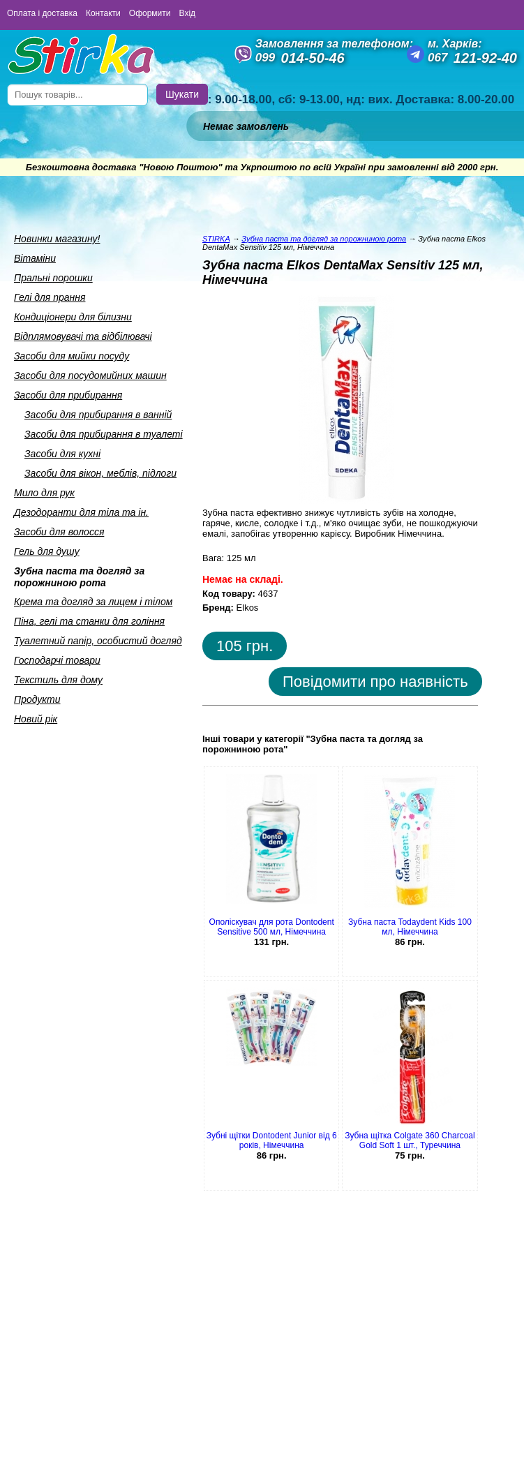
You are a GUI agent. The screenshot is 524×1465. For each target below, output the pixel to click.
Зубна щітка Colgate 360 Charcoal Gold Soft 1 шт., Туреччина (410, 1140)
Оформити (150, 13)
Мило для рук (44, 492)
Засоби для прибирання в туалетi (103, 434)
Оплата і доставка (42, 13)
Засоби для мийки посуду (71, 356)
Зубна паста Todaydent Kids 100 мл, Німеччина (410, 927)
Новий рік (35, 718)
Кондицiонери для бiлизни (73, 316)
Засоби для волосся (59, 531)
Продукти (37, 699)
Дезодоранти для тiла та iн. (81, 512)
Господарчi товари (57, 660)
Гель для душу (47, 551)
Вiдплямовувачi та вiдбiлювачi (83, 336)
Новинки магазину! (57, 238)
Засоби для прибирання (68, 395)
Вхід (187, 13)
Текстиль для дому (58, 679)
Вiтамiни (35, 258)
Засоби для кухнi (62, 453)
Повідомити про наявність (375, 681)
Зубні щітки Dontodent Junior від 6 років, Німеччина (272, 1140)
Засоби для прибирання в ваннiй (98, 414)
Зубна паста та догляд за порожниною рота (79, 576)
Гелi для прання (49, 297)
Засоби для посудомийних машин (90, 375)
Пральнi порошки (53, 277)
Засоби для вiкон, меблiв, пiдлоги (100, 473)
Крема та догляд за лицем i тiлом (93, 601)
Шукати (182, 94)
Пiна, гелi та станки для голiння (89, 621)
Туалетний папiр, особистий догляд (98, 640)
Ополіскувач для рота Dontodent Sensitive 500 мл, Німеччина (271, 927)
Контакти (103, 13)
